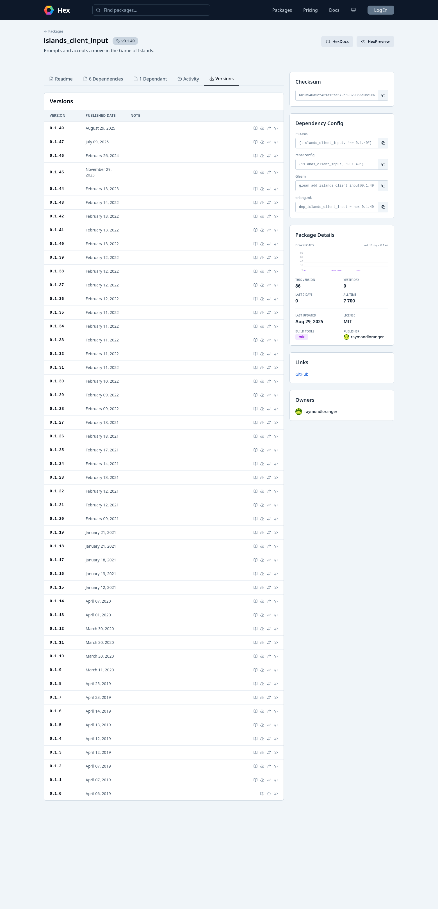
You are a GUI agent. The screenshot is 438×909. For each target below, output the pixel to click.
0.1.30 (57, 381)
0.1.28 (57, 408)
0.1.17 (57, 560)
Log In (380, 10)
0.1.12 (57, 628)
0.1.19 (57, 532)
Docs (334, 10)
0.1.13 (57, 615)
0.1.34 (57, 326)
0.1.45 (57, 172)
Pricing (310, 10)
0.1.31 (57, 367)
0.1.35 (57, 312)
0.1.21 (57, 505)
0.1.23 (57, 477)
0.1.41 (57, 230)
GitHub (302, 374)
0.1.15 (57, 587)
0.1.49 (57, 128)
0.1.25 (57, 450)
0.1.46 (57, 155)
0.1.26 (57, 436)
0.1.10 (57, 656)
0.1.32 (57, 353)
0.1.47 (57, 141)
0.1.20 (57, 518)
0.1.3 (55, 752)
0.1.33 (57, 340)
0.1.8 (55, 683)
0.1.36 (57, 298)
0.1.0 (55, 793)
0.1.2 (55, 766)
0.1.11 (57, 642)
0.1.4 (55, 738)
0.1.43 (57, 202)
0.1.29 (57, 395)
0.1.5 (55, 724)
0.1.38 (57, 271)
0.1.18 (57, 546)
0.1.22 (57, 491)
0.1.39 (57, 257)
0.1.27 (57, 422)
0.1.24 (57, 463)
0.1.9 (55, 669)
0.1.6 (55, 711)
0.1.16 (57, 573)
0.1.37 (57, 285)
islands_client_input (76, 40)
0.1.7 (55, 697)
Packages (282, 10)
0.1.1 (55, 779)
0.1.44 (57, 188)
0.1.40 (57, 243)
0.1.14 (57, 601)
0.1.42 (57, 216)
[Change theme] (353, 10)
